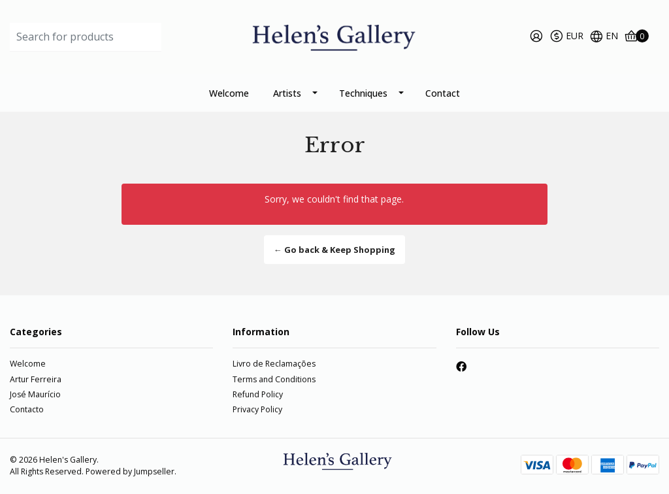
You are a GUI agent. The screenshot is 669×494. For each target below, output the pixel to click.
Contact (442, 93)
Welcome (229, 93)
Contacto (27, 409)
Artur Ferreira (35, 379)
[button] (566, 37)
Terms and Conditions (274, 379)
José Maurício (35, 394)
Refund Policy (258, 394)
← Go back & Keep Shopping (334, 249)
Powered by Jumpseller (130, 471)
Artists (287, 93)
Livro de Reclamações (274, 363)
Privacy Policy (257, 409)
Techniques (363, 93)
